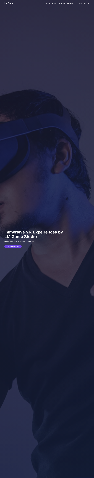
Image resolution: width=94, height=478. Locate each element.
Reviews (70, 3)
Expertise (62, 3)
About (48, 3)
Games (54, 3)
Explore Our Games (13, 246)
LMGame (8, 3)
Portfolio (78, 3)
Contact (87, 3)
